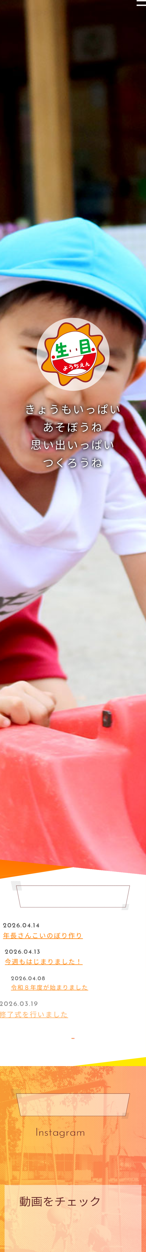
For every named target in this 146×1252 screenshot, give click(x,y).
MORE (73, 1040)
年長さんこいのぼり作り (56, 933)
